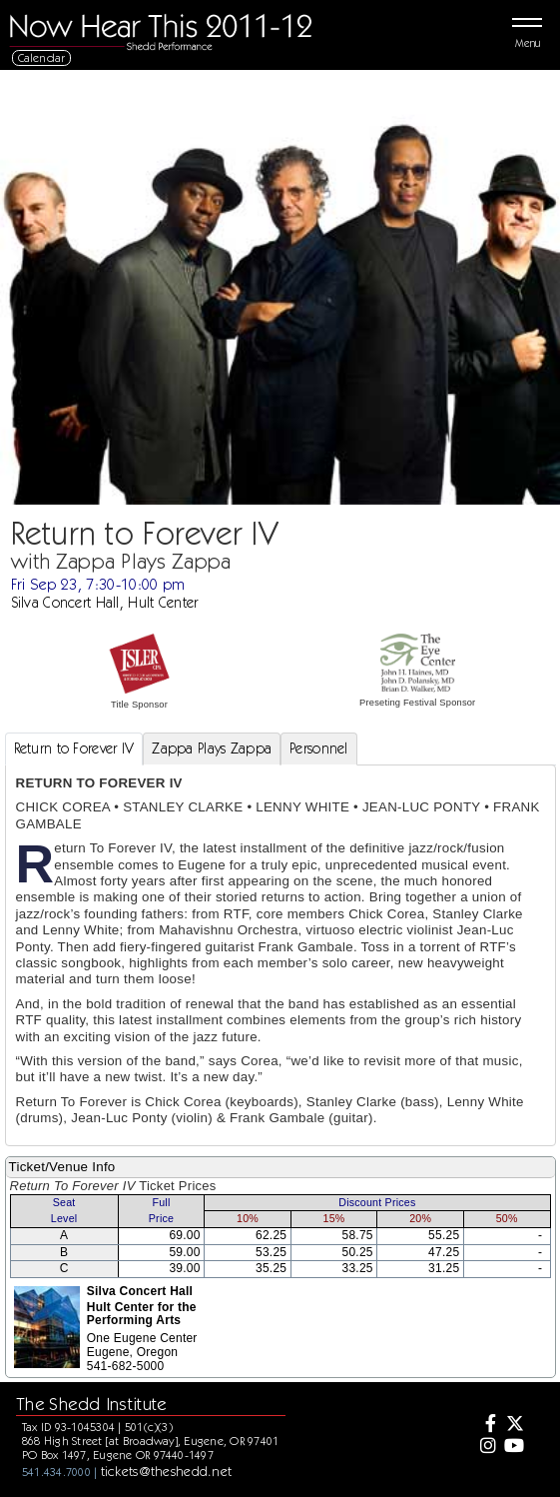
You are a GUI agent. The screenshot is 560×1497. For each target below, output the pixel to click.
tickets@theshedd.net (167, 1471)
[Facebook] (485, 1425)
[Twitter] (513, 1425)
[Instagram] (485, 1447)
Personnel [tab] (318, 748)
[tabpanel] (280, 954)
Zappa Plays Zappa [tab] (212, 748)
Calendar (42, 57)
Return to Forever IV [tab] (74, 748)
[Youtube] (513, 1447)
